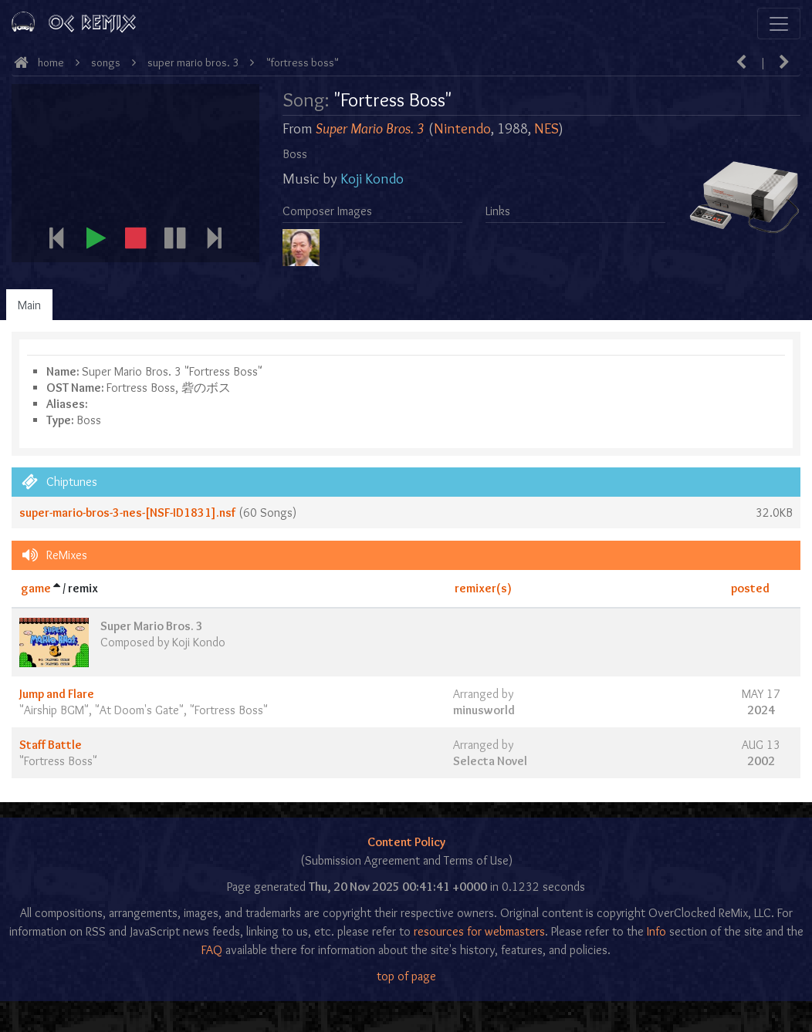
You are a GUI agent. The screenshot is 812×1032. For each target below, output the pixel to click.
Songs (105, 62)
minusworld (484, 710)
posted (750, 588)
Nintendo (462, 128)
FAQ (211, 950)
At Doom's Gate (139, 710)
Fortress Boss (229, 710)
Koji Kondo (372, 178)
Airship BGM (54, 710)
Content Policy (406, 842)
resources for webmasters (479, 931)
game (36, 588)
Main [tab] (29, 305)
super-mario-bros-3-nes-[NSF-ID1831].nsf (127, 512)
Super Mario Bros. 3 (193, 62)
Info (656, 931)
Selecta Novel (490, 761)
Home (51, 62)
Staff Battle (50, 744)
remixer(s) (483, 588)
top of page (406, 976)
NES (546, 128)
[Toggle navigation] (778, 23)
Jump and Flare (56, 693)
